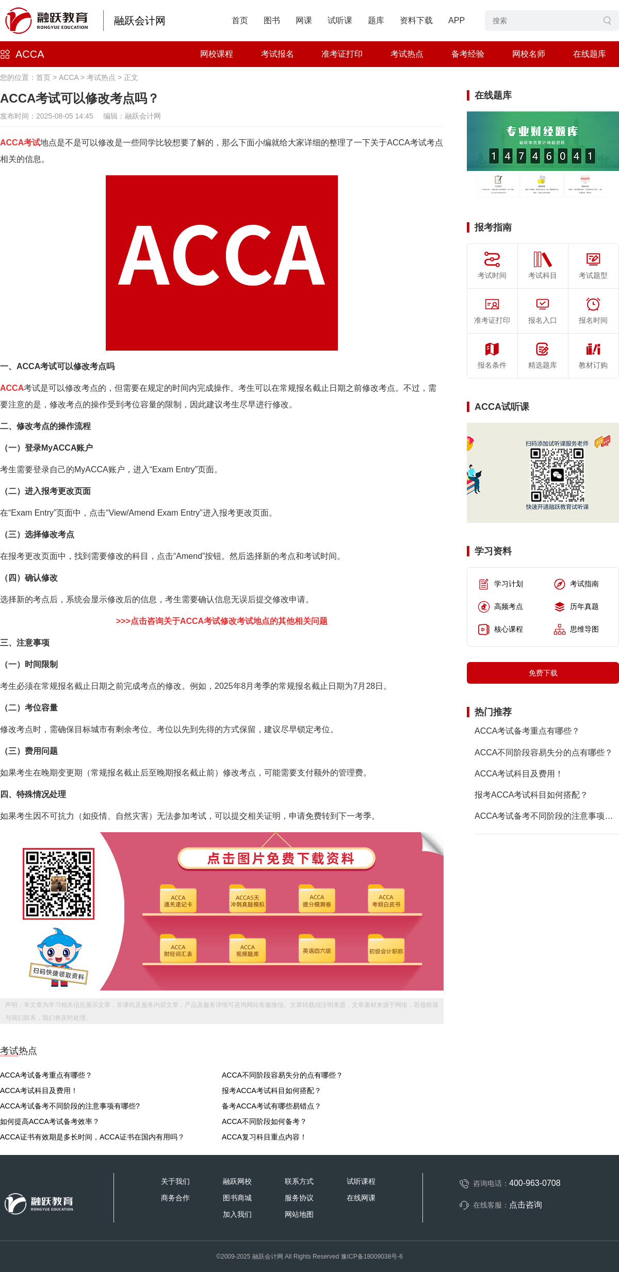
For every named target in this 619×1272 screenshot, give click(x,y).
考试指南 (576, 584)
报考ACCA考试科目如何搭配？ (271, 1090)
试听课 (340, 20)
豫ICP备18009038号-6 (372, 1256)
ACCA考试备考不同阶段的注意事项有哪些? (70, 1106)
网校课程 (216, 53)
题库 (376, 20)
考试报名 (277, 53)
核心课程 (500, 629)
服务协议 (299, 1198)
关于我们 (175, 1181)
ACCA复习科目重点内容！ (264, 1137)
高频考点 (500, 607)
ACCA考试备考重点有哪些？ (46, 1075)
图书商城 (237, 1198)
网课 (304, 20)
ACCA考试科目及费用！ (39, 1090)
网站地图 (299, 1214)
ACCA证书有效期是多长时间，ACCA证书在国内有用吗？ (92, 1137)
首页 (240, 20)
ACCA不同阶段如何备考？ (264, 1121)
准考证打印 (342, 53)
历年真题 (576, 607)
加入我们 (237, 1214)
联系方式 (299, 1181)
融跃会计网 (140, 20)
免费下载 (543, 673)
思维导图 (576, 629)
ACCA (29, 54)
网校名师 (528, 53)
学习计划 (500, 584)
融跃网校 (237, 1181)
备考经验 (467, 53)
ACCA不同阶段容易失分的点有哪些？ (282, 1075)
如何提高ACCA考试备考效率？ (50, 1121)
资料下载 (416, 20)
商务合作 (175, 1198)
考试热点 (406, 53)
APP (456, 20)
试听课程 (361, 1181)
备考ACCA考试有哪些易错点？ (271, 1106)
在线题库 (589, 53)
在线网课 (361, 1198)
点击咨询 (525, 1204)
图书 (272, 20)
